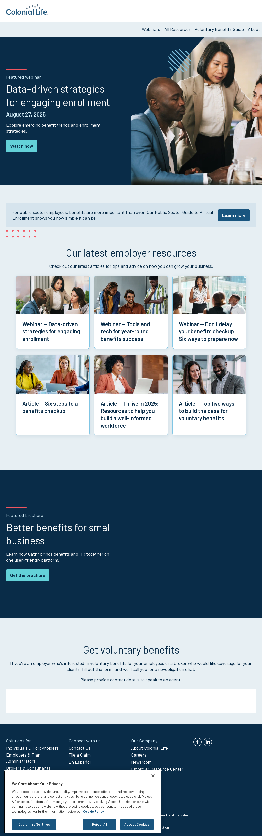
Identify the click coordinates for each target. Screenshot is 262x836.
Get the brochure (27, 573)
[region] (82, 801)
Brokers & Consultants (28, 766)
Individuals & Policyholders (32, 745)
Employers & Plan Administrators (23, 755)
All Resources (177, 27)
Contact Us (80, 745)
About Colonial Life (149, 745)
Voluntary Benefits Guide (219, 27)
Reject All (99, 824)
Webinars (151, 27)
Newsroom (141, 759)
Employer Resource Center (157, 767)
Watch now (21, 144)
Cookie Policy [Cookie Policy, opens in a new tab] (93, 811)
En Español (80, 759)
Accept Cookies (136, 824)
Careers (138, 753)
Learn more (234, 213)
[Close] (153, 776)
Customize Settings (34, 824)
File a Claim (80, 753)
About (254, 27)
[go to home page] (27, 13)
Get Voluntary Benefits (234, 10)
